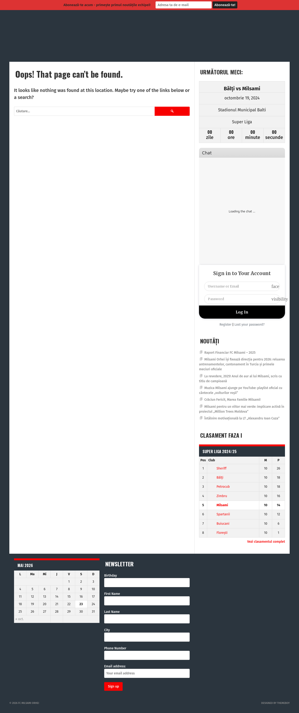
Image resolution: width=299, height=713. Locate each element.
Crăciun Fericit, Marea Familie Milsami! (232, 400)
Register (226, 325)
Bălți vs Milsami (242, 88)
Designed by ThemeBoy (275, 703)
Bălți (215, 478)
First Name (112, 594)
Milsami (218, 505)
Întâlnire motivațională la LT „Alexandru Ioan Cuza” (242, 418)
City (107, 630)
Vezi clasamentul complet (266, 542)
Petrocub (219, 487)
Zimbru (217, 496)
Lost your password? (250, 325)
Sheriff (217, 468)
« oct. (19, 619)
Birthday (110, 576)
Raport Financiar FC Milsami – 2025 (230, 353)
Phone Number (115, 648)
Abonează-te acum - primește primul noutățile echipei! (107, 5)
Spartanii (219, 514)
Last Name (112, 612)
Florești (218, 533)
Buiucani (218, 524)
